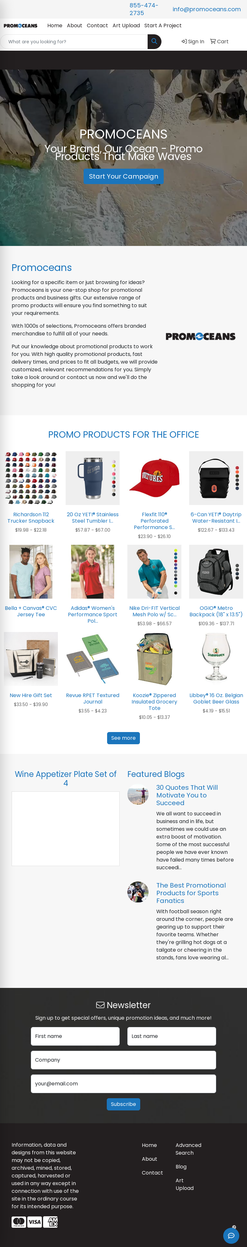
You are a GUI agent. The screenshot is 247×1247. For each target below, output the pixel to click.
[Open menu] (234, 60)
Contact (97, 25)
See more (123, 738)
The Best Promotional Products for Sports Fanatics (191, 893)
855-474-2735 (144, 9)
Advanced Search (188, 1149)
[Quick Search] (74, 41)
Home (54, 25)
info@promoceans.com (207, 9)
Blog (181, 1166)
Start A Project (163, 25)
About (74, 25)
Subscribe (123, 1104)
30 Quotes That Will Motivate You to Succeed (187, 795)
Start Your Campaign (123, 176)
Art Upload (126, 25)
